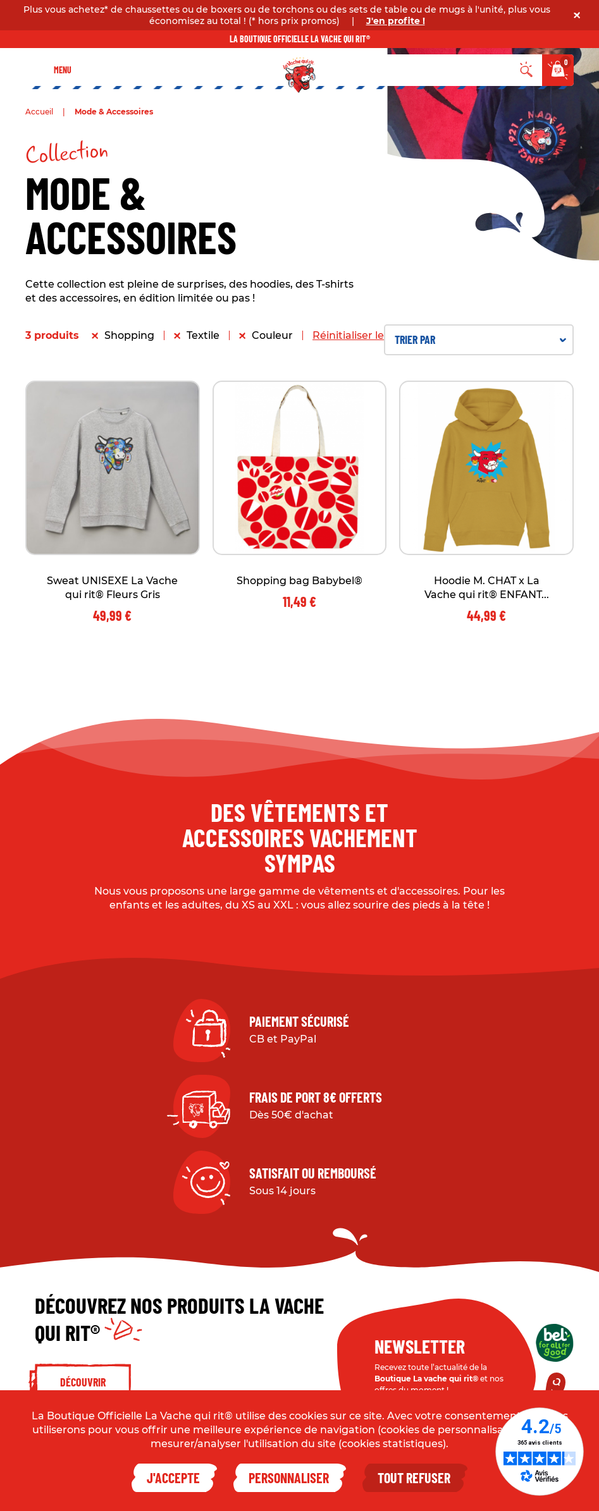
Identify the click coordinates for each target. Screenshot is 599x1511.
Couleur (272, 335)
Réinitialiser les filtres (366, 335)
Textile (203, 335)
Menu (62, 69)
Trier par (480, 339)
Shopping (129, 335)
